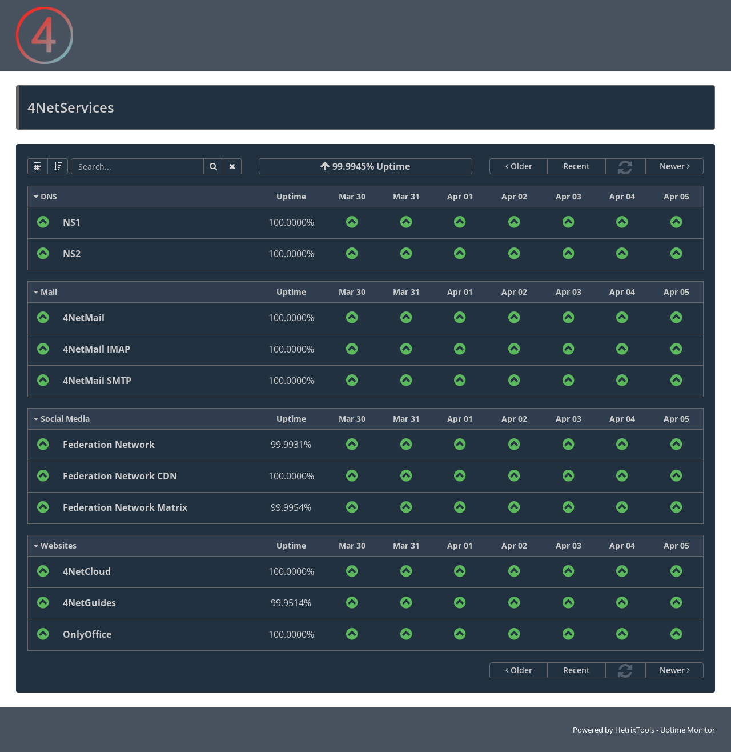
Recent (576, 166)
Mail (45, 291)
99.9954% (291, 507)
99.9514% (291, 603)
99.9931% (291, 444)
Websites (55, 545)
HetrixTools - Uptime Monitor (665, 730)
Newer (675, 166)
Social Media (62, 418)
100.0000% (291, 222)
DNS (45, 196)
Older (518, 166)
